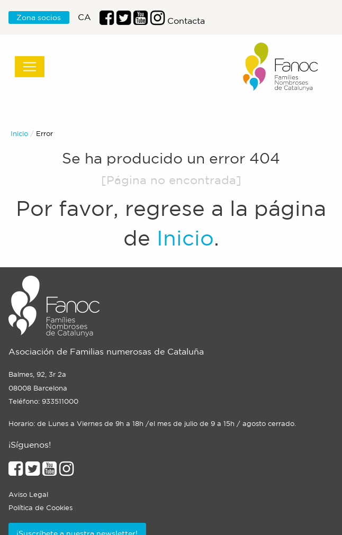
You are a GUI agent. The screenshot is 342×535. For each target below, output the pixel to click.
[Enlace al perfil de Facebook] (107, 20)
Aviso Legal (28, 494)
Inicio (19, 134)
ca (84, 17)
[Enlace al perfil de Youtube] (140, 20)
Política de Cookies (40, 508)
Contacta (186, 20)
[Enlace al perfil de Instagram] (66, 471)
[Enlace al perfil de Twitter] (123, 20)
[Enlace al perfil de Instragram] (157, 20)
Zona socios (38, 17)
